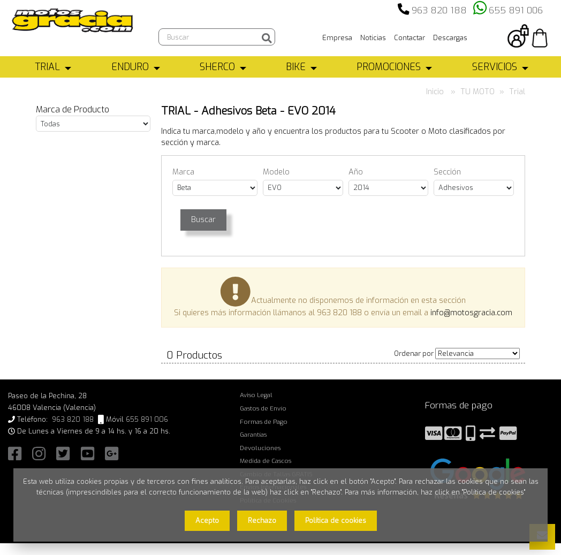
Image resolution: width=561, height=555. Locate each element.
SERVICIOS (494, 66)
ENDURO (130, 66)
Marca (183, 172)
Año (355, 172)
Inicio (435, 92)
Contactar (409, 37)
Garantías (253, 434)
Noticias (373, 37)
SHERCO (217, 66)
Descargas (450, 37)
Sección (447, 172)
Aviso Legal (256, 395)
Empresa (337, 37)
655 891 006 (516, 10)
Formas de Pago (263, 421)
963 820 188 (439, 10)
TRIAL (47, 66)
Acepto (207, 520)
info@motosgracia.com (471, 313)
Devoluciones (260, 448)
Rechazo (262, 520)
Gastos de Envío (263, 408)
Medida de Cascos (265, 461)
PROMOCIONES (389, 66)
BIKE (296, 66)
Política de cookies (335, 520)
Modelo (276, 172)
